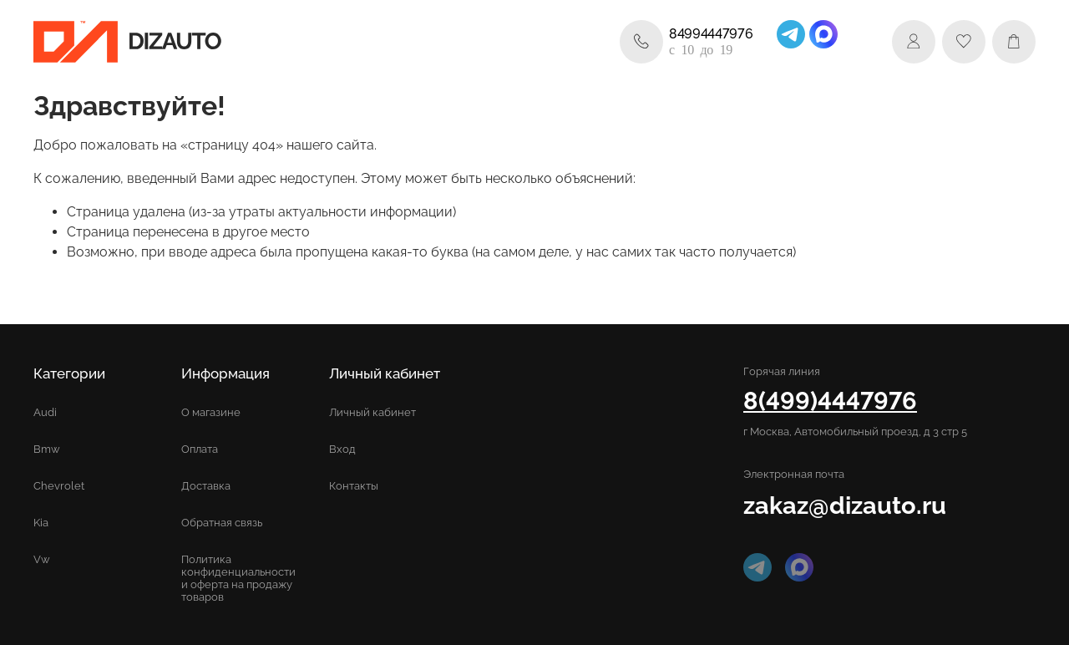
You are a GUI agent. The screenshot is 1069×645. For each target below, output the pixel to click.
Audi (45, 412)
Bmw (46, 449)
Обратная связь (221, 522)
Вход (342, 449)
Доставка (206, 486)
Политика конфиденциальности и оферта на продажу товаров (238, 578)
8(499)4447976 (830, 400)
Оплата (199, 449)
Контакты (353, 486)
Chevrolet (58, 486)
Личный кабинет (372, 412)
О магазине (211, 412)
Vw (41, 559)
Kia (40, 522)
